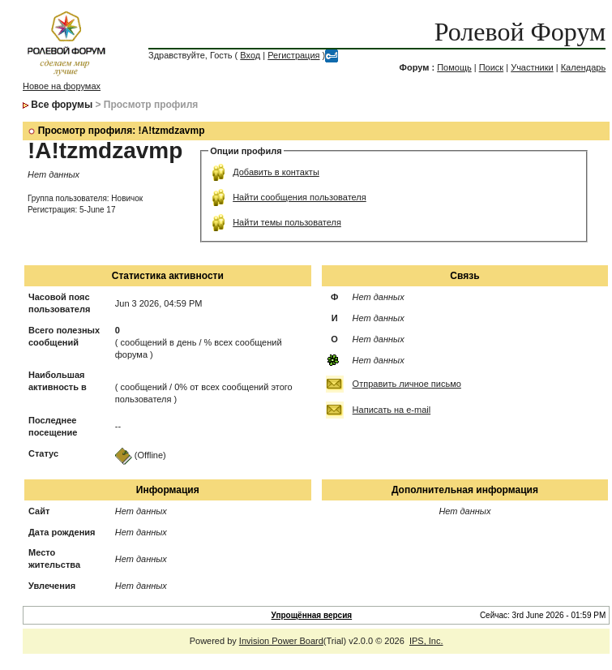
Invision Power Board (281, 641)
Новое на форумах (62, 86)
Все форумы (61, 104)
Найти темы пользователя (287, 222)
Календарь (583, 67)
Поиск (491, 67)
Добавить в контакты (276, 172)
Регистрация (293, 55)
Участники (532, 67)
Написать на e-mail (392, 409)
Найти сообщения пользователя (299, 197)
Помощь (454, 67)
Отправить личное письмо (407, 384)
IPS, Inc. (426, 641)
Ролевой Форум (520, 31)
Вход (250, 55)
